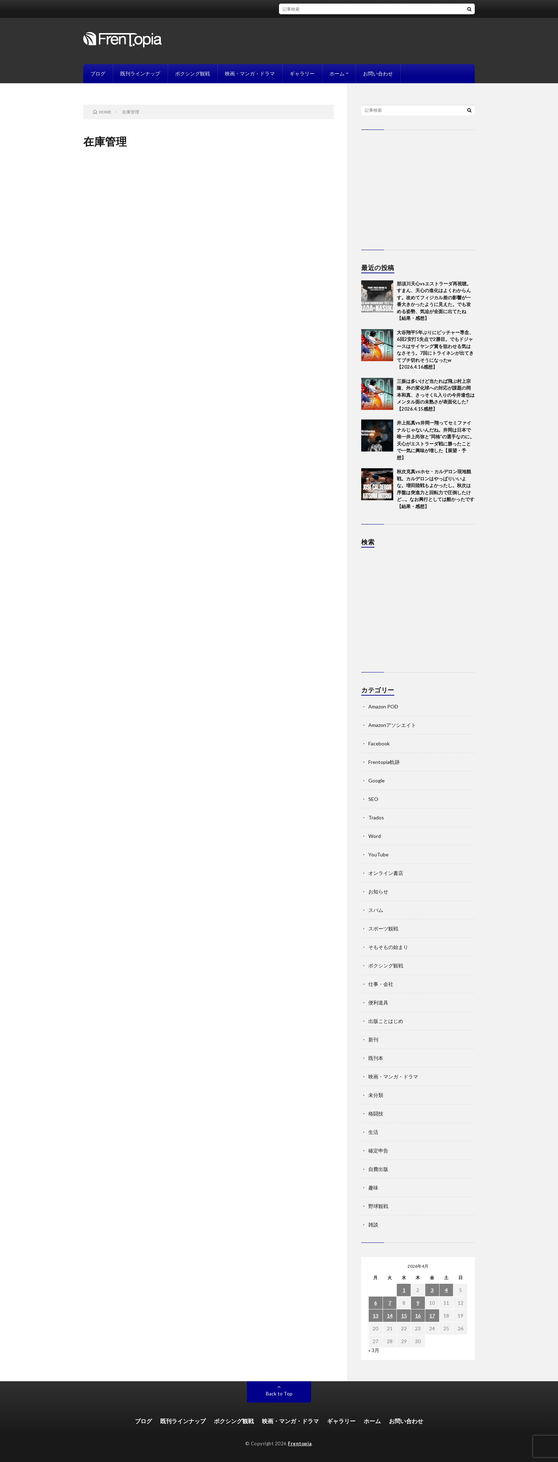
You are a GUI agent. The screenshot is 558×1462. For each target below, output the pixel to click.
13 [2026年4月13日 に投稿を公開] (375, 1316)
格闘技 (375, 1113)
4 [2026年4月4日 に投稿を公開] (446, 1290)
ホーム (337, 73)
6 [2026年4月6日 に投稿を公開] (375, 1303)
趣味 (373, 1187)
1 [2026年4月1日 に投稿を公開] (403, 1290)
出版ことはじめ (385, 1021)
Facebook (379, 743)
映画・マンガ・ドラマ (250, 73)
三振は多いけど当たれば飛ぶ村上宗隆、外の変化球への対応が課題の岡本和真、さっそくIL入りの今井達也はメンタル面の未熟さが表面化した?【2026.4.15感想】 (436, 395)
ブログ (97, 73)
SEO (373, 799)
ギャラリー (302, 73)
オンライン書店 (385, 873)
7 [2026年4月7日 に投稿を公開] (389, 1303)
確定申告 (378, 1150)
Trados (376, 817)
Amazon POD (383, 706)
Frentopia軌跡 (384, 762)
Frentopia (300, 1443)
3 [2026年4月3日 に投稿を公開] (432, 1290)
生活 (373, 1132)
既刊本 (375, 1058)
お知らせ (378, 891)
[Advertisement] (418, 613)
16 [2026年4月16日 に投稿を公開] (418, 1316)
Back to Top (279, 1393)
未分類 (375, 1095)
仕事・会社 (380, 984)
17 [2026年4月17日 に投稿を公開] (432, 1316)
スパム (375, 910)
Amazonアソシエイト (392, 725)
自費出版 (378, 1169)
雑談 (373, 1224)
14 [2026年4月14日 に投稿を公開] (390, 1316)
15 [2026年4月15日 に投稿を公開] (404, 1316)
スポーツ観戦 (383, 928)
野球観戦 (378, 1206)
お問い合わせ (378, 73)
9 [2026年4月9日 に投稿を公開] (417, 1303)
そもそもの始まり (388, 947)
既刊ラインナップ (140, 73)
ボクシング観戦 (192, 73)
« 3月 (373, 1350)
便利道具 (378, 1002)
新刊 (373, 1039)
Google (376, 780)
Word (374, 836)
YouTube (378, 854)
